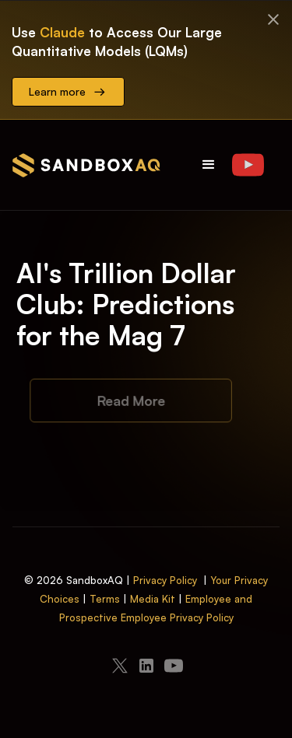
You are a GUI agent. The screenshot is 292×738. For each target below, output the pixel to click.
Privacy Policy (165, 580)
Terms (105, 599)
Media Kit (152, 599)
